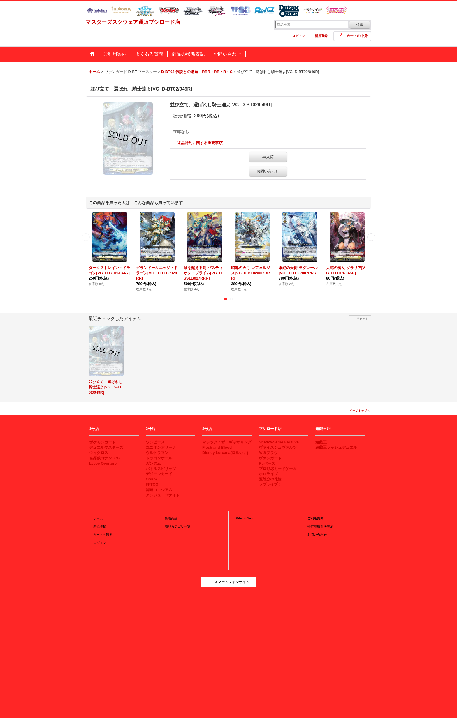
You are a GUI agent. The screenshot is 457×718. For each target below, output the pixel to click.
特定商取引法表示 (320, 526)
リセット (362, 318)
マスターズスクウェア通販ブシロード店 (133, 22)
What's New (244, 518)
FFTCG (152, 484)
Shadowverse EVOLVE (279, 442)
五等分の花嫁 (270, 479)
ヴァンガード (270, 458)
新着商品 (171, 518)
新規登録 (321, 36)
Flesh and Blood (217, 447)
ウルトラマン (157, 452)
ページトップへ (359, 410)
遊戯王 (321, 442)
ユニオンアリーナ (161, 447)
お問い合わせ (267, 171)
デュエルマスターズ (106, 447)
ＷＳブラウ (268, 452)
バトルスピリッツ (161, 468)
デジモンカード (159, 474)
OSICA (152, 479)
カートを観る (103, 534)
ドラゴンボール (159, 458)
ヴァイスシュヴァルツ (278, 447)
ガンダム (153, 463)
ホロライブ (268, 474)
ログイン (298, 36)
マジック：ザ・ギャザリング (227, 442)
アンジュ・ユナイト (163, 495)
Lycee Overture (103, 463)
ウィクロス (98, 452)
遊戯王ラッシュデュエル (336, 447)
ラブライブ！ (270, 484)
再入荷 (268, 157)
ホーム (98, 518)
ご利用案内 (315, 518)
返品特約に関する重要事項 (200, 143)
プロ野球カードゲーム (278, 468)
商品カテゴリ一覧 (177, 526)
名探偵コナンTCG (104, 458)
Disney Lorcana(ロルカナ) (225, 452)
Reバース (267, 463)
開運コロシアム (159, 490)
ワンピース (155, 442)
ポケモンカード (102, 442)
